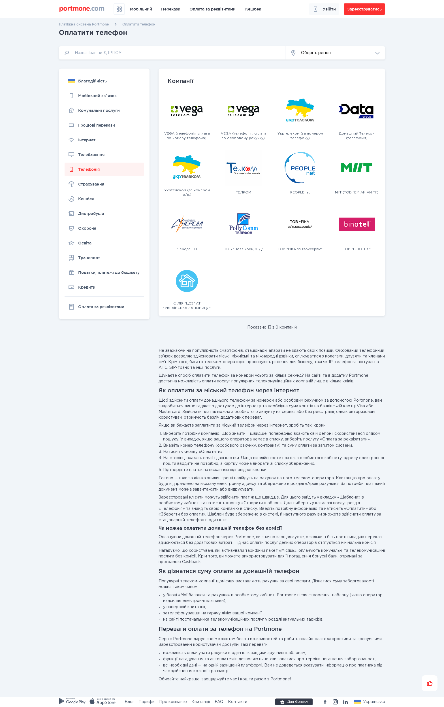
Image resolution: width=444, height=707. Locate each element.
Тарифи (147, 702)
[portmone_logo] (81, 9)
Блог (129, 702)
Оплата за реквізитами (212, 9)
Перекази (170, 9)
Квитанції (200, 702)
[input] (172, 52)
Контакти (237, 702)
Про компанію (173, 702)
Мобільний (141, 9)
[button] (335, 52)
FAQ (219, 702)
